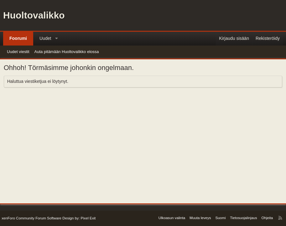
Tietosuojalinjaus (242, 217)
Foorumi (18, 38)
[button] (56, 39)
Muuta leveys (201, 217)
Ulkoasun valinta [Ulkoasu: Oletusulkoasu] (174, 217)
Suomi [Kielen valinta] (220, 217)
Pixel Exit (86, 218)
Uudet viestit (18, 51)
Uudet (45, 38)
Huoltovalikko (34, 15)
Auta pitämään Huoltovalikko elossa (66, 51)
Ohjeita (264, 217)
